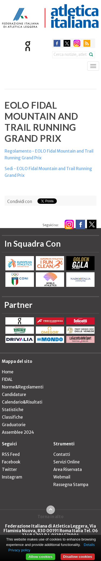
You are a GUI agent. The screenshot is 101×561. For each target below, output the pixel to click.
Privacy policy (19, 550)
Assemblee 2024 (18, 432)
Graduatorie (14, 424)
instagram (77, 43)
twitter (67, 43)
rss (86, 43)
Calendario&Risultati (22, 402)
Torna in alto (50, 516)
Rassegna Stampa (70, 484)
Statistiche (12, 409)
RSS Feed (11, 454)
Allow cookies (41, 557)
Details (89, 545)
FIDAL (7, 379)
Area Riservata (67, 469)
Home (7, 371)
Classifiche (12, 417)
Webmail (61, 477)
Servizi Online (66, 461)
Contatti (61, 454)
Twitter (9, 469)
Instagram (12, 477)
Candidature (14, 394)
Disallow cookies (77, 557)
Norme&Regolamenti (22, 387)
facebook (57, 43)
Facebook (11, 461)
